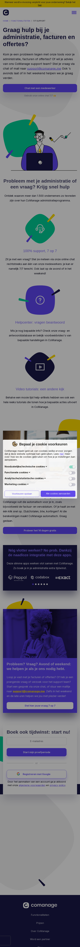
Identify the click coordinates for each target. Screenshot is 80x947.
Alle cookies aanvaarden (58, 445)
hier (62, 405)
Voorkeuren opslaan (22, 445)
